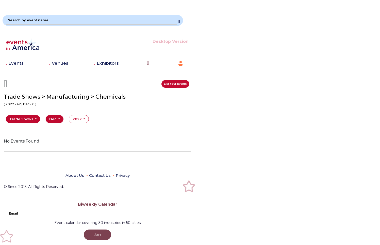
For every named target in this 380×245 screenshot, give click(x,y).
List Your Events (175, 83)
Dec (53, 119)
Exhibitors (108, 63)
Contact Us (100, 175)
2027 (78, 119)
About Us (74, 175)
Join (97, 234)
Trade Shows (21, 119)
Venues (60, 63)
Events (16, 63)
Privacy (123, 175)
